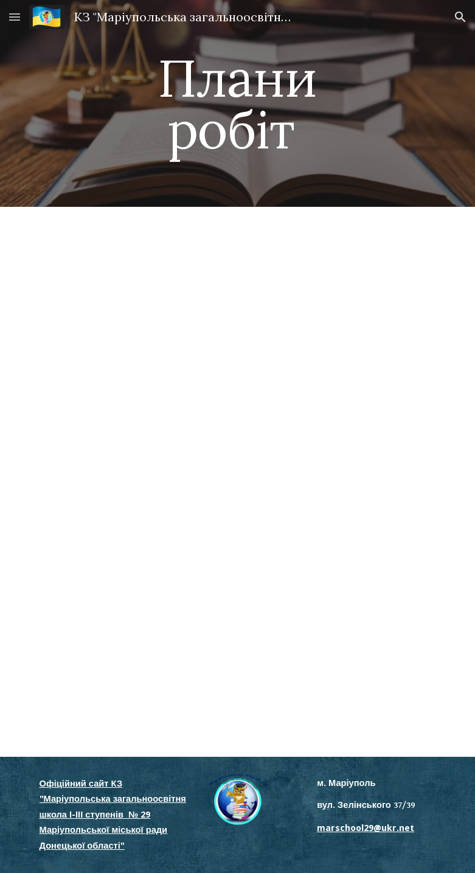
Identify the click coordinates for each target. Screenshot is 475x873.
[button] (14, 16)
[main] (238, 104)
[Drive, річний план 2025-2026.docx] (220, 481)
